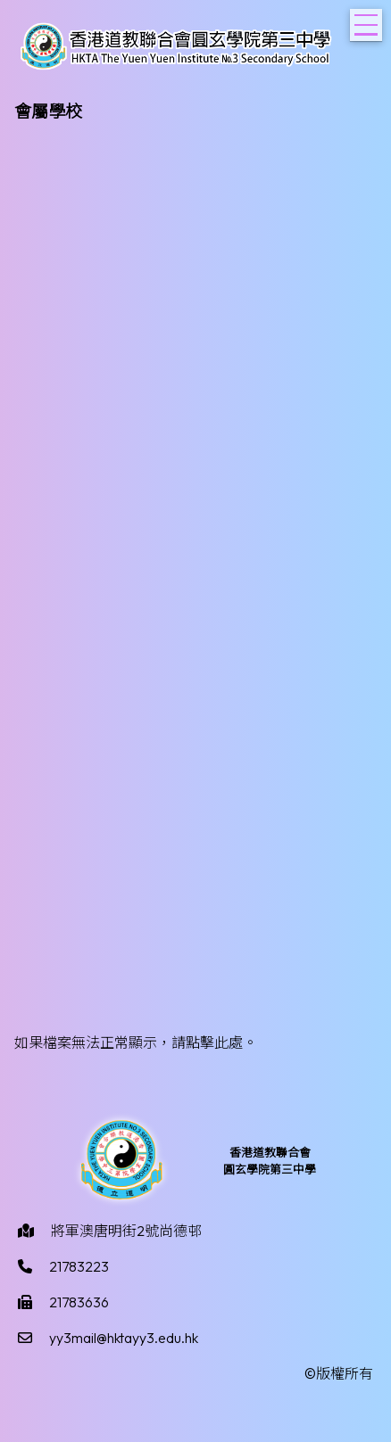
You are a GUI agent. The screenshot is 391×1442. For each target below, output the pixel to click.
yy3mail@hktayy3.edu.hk (123, 1338)
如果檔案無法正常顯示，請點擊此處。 (135, 1042)
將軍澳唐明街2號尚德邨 (126, 1231)
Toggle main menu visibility (368, 20)
